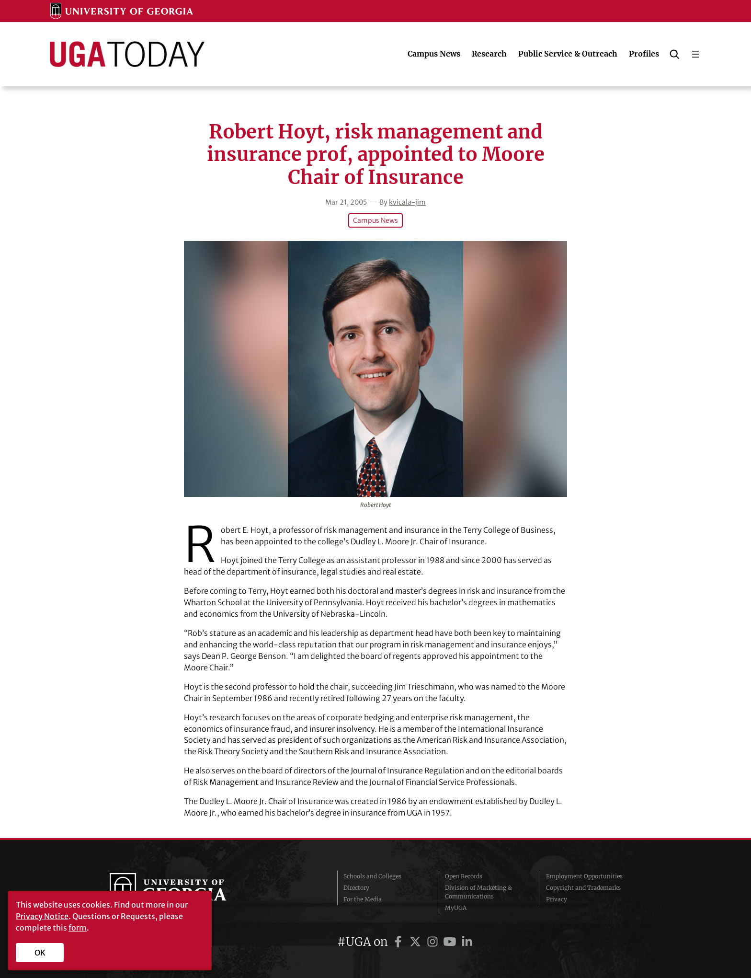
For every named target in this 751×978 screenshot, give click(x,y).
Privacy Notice (42, 916)
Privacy (556, 899)
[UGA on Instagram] (434, 941)
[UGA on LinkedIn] (467, 941)
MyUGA (456, 907)
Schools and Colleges (372, 876)
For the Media (362, 899)
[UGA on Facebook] (399, 941)
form (77, 927)
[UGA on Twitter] (416, 941)
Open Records (463, 876)
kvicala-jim (407, 202)
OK (40, 952)
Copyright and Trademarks (583, 887)
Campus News (375, 220)
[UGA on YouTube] (451, 941)
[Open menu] (695, 54)
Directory (356, 887)
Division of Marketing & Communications (478, 892)
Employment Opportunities (584, 876)
